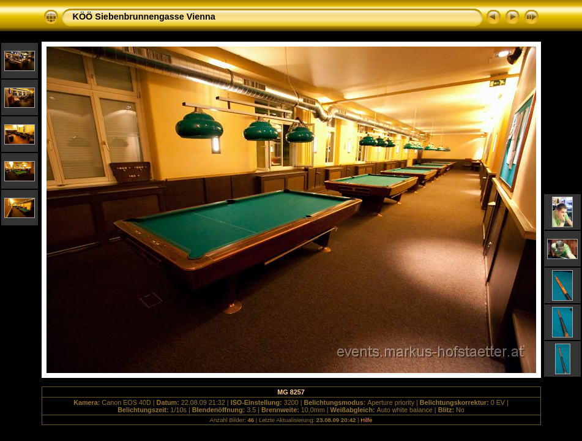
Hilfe (366, 420)
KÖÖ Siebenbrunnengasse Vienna (144, 16)
